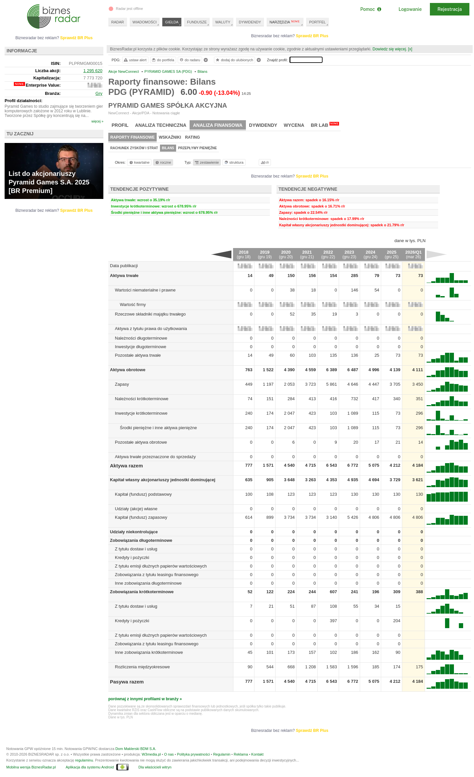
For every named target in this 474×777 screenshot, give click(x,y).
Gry (98, 93)
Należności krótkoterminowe (142, 398)
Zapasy (122, 384)
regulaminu (84, 760)
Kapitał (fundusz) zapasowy (141, 517)
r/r (264, 162)
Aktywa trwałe (124, 275)
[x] (410, 49)
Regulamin (221, 754)
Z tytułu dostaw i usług (136, 548)
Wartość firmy (133, 304)
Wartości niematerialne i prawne (145, 290)
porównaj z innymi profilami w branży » (145, 699)
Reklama (241, 754)
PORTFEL (317, 22)
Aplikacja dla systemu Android (90, 767)
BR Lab (325, 125)
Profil (120, 125)
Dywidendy (263, 125)
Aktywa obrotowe (127, 369)
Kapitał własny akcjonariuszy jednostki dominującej (162, 479)
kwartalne (139, 162)
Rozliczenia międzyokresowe (142, 666)
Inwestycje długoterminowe (140, 346)
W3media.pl (151, 754)
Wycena (294, 125)
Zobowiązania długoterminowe (141, 540)
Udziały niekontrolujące (134, 531)
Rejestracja (449, 9)
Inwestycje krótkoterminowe (141, 413)
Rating (192, 137)
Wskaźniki (170, 137)
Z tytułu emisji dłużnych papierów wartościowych (161, 566)
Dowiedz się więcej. (390, 49)
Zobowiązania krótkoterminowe (142, 591)
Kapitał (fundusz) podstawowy (143, 494)
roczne (162, 162)
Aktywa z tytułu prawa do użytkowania (151, 328)
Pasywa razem (127, 681)
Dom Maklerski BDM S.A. (135, 749)
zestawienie (206, 162)
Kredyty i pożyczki (132, 557)
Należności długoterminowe (141, 338)
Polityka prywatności (193, 754)
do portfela (162, 60)
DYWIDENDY (250, 22)
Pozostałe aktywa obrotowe (141, 442)
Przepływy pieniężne (197, 148)
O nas (168, 754)
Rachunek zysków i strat (134, 148)
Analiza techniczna (160, 125)
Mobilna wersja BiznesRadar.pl (31, 767)
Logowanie (410, 9)
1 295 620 (92, 70)
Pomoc (370, 9)
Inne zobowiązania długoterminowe (148, 583)
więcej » (97, 121)
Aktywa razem (126, 465)
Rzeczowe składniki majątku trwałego (150, 314)
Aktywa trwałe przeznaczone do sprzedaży (155, 456)
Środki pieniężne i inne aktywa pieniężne (158, 427)
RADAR (117, 22)
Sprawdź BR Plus (312, 36)
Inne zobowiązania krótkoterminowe (149, 652)
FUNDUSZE (197, 22)
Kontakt (257, 754)
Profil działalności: (23, 100)
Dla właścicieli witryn (155, 767)
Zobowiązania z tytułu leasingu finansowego (156, 574)
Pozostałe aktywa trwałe (138, 355)
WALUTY (222, 22)
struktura (234, 162)
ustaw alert (134, 60)
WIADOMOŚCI (145, 22)
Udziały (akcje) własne (136, 508)
